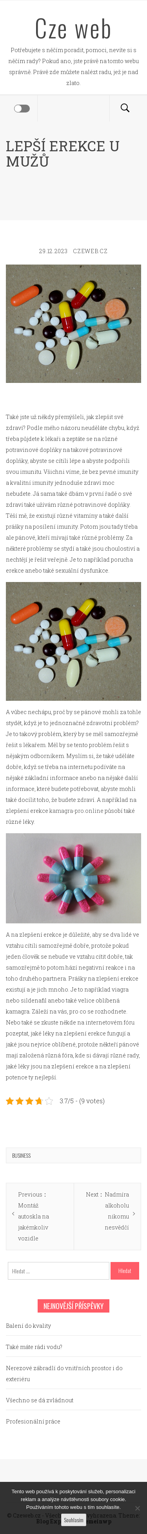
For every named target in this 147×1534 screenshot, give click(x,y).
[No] (137, 1508)
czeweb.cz (90, 251)
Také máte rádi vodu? (34, 1347)
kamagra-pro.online (76, 810)
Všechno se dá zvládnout (39, 1400)
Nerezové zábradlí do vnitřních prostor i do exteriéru (64, 1373)
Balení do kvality (28, 1325)
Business (21, 1155)
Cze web (73, 27)
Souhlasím (73, 1520)
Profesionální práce (33, 1421)
